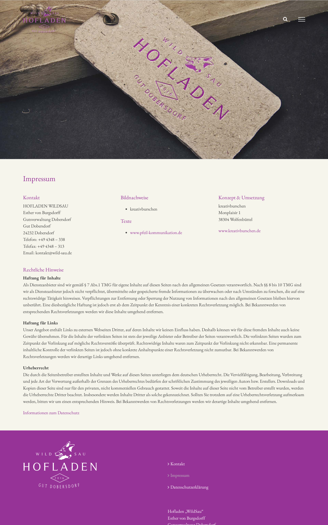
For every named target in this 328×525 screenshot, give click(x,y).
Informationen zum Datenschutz (51, 413)
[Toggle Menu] (301, 19)
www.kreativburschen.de (239, 231)
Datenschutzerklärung (189, 487)
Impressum (180, 475)
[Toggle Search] (285, 19)
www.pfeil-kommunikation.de (156, 232)
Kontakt (177, 464)
